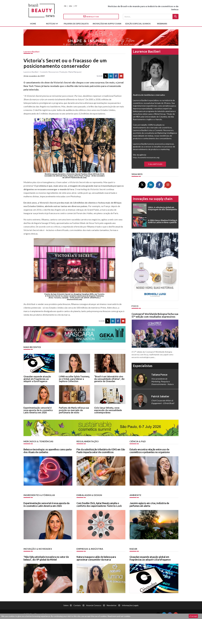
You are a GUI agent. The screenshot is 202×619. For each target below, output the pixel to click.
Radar (133, 548)
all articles (155, 164)
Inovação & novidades (38, 548)
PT (76, 6)
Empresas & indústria (90, 548)
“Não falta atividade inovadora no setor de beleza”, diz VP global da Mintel (46, 558)
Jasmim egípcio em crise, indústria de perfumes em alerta (149, 504)
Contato (77, 605)
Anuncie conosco (93, 605)
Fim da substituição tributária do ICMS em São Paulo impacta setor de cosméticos (101, 450)
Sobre (66, 605)
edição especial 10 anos (137, 23)
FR (65, 6)
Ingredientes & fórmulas (39, 495)
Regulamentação (88, 441)
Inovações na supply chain (107, 23)
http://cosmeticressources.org (146, 157)
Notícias (51, 23)
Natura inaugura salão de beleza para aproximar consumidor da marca (96, 558)
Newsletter (91, 16)
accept (193, 616)
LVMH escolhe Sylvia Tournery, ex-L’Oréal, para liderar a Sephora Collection (74, 378)
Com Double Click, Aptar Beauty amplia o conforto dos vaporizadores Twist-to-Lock (99, 504)
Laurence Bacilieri (31, 51)
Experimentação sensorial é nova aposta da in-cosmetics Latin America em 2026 (38, 410)
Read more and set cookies (119, 616)
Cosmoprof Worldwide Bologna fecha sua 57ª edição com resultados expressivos (155, 315)
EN (70, 6)
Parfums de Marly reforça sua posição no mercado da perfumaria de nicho (74, 410)
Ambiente (135, 495)
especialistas (142, 366)
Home (33, 23)
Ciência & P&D (138, 441)
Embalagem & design (89, 495)
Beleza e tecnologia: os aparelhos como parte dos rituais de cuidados (48, 450)
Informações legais (130, 605)
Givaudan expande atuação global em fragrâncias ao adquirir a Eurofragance (37, 378)
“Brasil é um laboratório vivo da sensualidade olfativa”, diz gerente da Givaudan (109, 378)
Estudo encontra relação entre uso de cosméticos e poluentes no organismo (150, 450)
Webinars (162, 23)
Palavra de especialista (76, 23)
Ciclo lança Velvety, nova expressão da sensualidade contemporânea (108, 410)
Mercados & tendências (38, 441)
